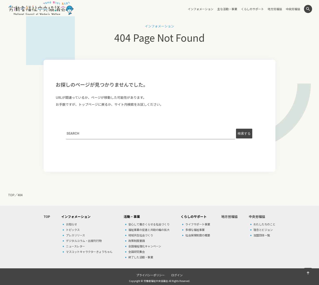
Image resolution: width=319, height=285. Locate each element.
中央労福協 (293, 9)
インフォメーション (200, 9)
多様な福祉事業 (195, 230)
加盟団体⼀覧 (261, 235)
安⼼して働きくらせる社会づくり (149, 224)
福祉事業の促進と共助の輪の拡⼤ (149, 230)
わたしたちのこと (264, 224)
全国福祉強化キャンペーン (144, 246)
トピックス (73, 230)
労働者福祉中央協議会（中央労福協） (41, 8)
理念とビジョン (263, 230)
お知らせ (71, 224)
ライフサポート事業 (197, 224)
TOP (47, 216)
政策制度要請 (136, 241)
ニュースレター (75, 246)
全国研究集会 (136, 252)
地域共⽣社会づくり (140, 235)
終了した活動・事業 (140, 257)
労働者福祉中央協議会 (156, 281)
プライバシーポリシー (150, 275)
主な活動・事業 (227, 9)
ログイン (177, 275)
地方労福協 (275, 9)
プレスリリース (75, 235)
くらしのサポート (252, 9)
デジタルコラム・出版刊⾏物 (84, 241)
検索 (308, 9)
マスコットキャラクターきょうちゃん (89, 252)
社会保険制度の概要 (197, 235)
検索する (244, 133)
